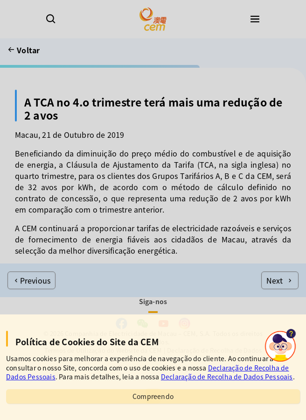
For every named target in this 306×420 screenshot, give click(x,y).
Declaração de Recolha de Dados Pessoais (227, 376)
